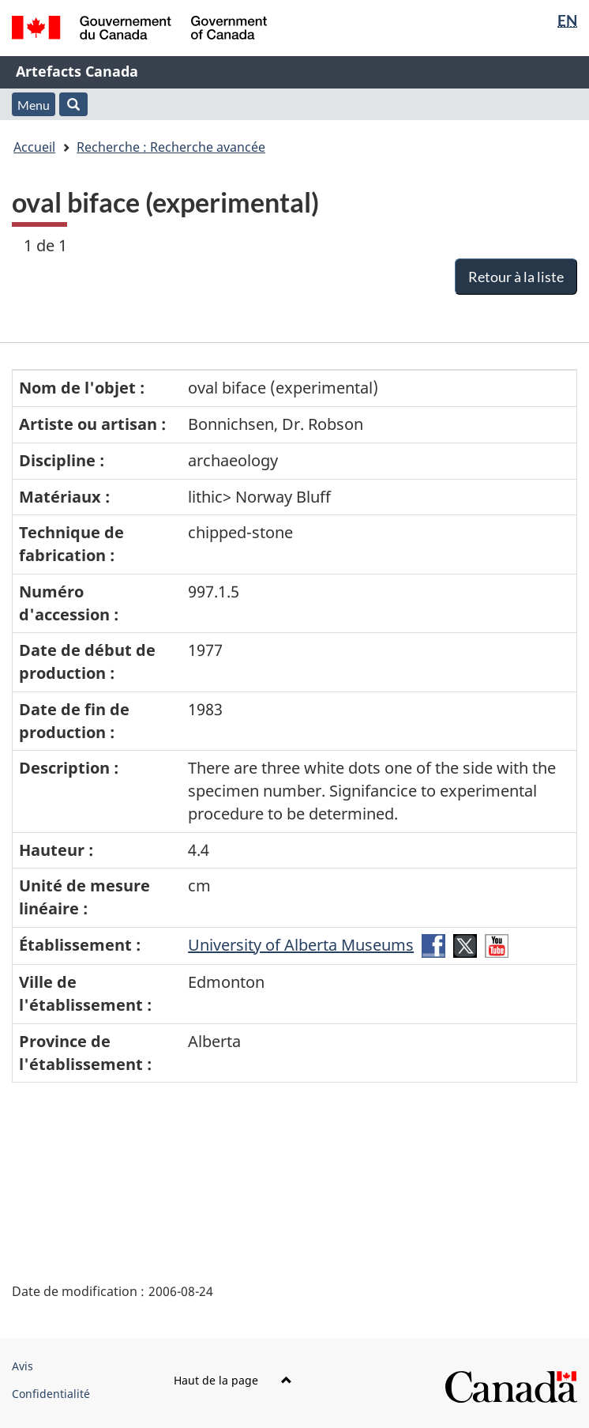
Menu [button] (33, 104)
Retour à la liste (516, 276)
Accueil (34, 147)
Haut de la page (233, 1380)
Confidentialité (51, 1393)
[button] (73, 104)
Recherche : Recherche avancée (171, 147)
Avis (22, 1365)
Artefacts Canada (77, 71)
